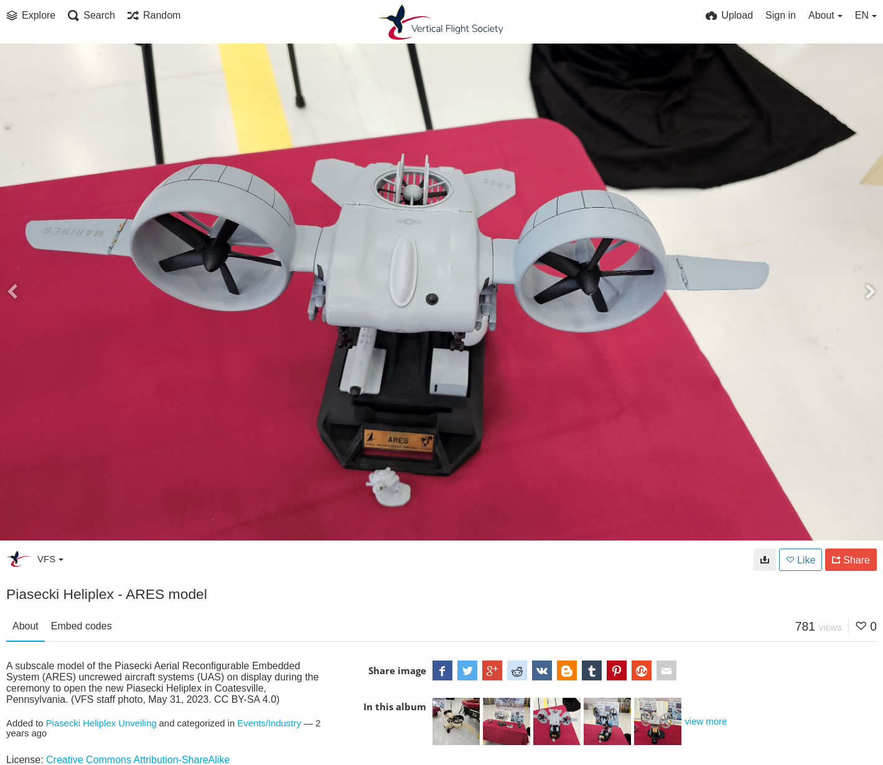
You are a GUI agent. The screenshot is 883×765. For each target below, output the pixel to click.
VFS (50, 559)
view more (705, 721)
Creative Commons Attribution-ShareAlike (138, 759)
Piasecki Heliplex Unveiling (101, 723)
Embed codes (81, 626)
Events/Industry (269, 723)
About (25, 626)
